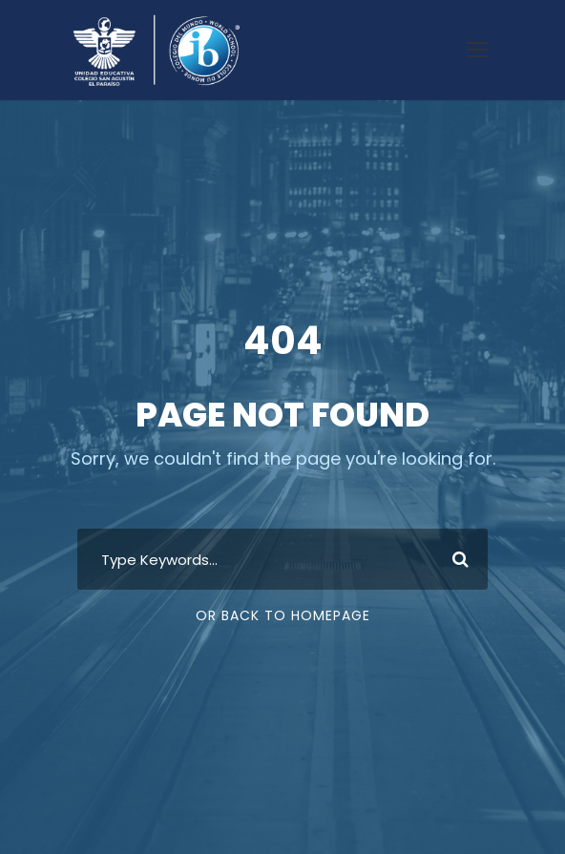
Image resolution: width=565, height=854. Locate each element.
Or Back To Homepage (283, 615)
